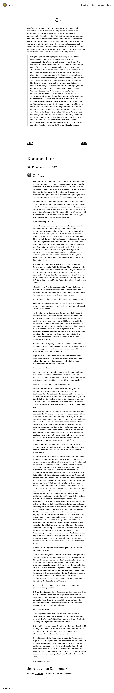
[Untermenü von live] (94, 5)
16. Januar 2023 (38, 177)
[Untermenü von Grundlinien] (89, 5)
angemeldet (39, 674)
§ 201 (52, 49)
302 (30, 143)
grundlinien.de (8, 5)
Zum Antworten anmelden (41, 661)
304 (84, 143)
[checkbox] (5, 5)
